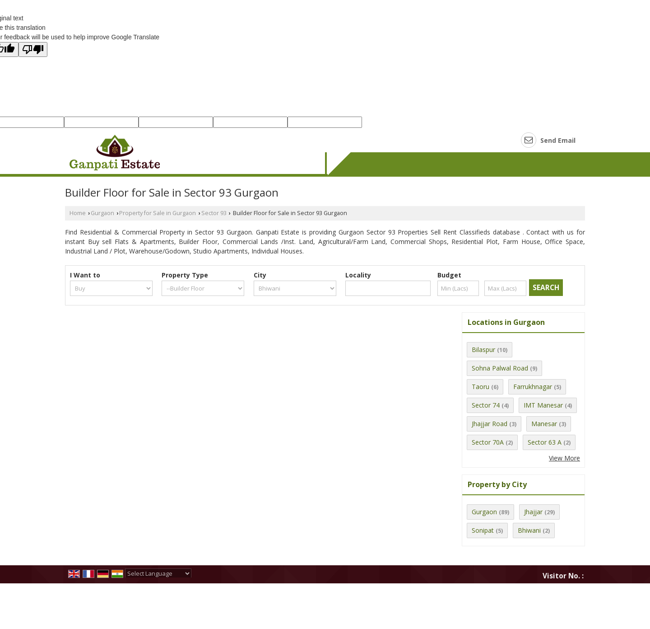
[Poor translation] (33, 49)
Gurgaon (102, 213)
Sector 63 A (545, 442)
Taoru (480, 386)
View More (564, 458)
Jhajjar (533, 511)
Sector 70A (488, 442)
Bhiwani (529, 530)
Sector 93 (214, 213)
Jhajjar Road (489, 423)
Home (78, 213)
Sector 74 (486, 405)
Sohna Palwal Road (500, 368)
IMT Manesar (543, 405)
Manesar (544, 423)
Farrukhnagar (532, 386)
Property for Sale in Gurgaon (157, 213)
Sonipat (483, 530)
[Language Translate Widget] (158, 573)
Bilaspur (483, 349)
